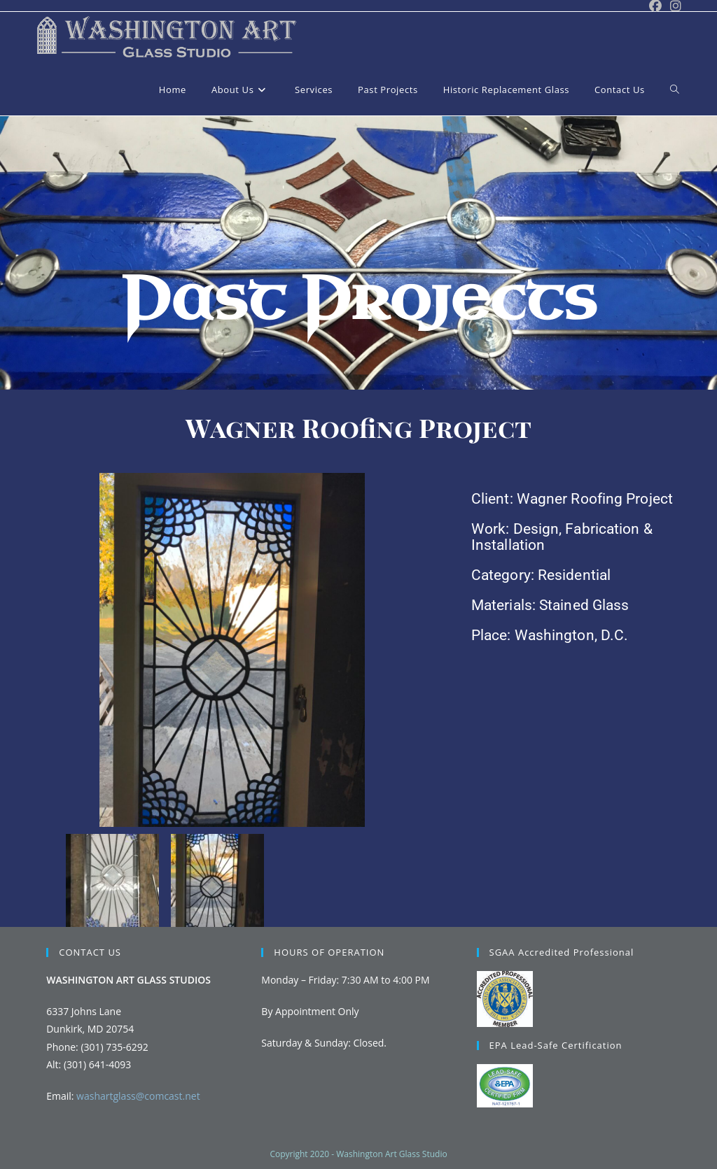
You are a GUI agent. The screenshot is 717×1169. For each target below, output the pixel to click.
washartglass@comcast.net (138, 1096)
